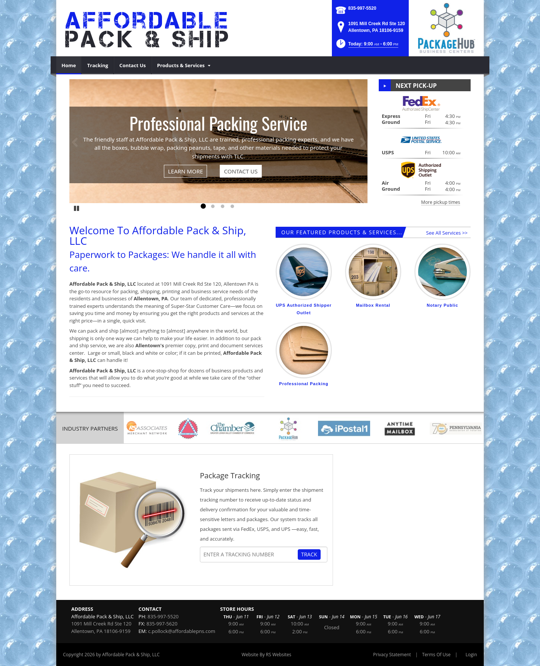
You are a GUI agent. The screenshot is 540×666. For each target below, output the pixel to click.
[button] (366, 46)
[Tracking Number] (250, 554)
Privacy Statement (392, 654)
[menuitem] (68, 65)
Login (471, 654)
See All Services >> (447, 232)
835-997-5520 (362, 8)
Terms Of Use (436, 654)
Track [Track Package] (309, 554)
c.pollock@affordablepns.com (181, 631)
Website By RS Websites (266, 654)
